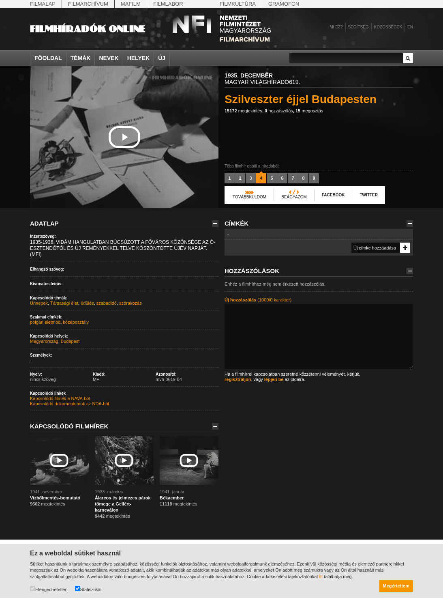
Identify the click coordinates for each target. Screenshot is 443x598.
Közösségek (388, 27)
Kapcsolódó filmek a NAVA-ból (60, 398)
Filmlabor (168, 4)
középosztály (76, 322)
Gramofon (284, 4)
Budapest (70, 341)
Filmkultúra (238, 4)
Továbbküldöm (249, 197)
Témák (81, 58)
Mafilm (131, 4)
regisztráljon (238, 379)
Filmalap (43, 4)
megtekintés (243, 110)
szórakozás (130, 303)
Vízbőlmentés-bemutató (55, 497)
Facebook (333, 195)
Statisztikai (88, 589)
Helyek (138, 58)
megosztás (309, 110)
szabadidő (106, 303)
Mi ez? (336, 27)
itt (321, 576)
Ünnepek (39, 303)
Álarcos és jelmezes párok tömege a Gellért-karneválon (123, 503)
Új (161, 58)
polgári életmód (45, 322)
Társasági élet (64, 303)
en (410, 27)
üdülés (87, 303)
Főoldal (48, 58)
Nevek (108, 58)
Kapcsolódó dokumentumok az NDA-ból (69, 403)
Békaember (172, 497)
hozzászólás (279, 110)
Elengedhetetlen (49, 589)
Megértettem (396, 585)
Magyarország (44, 341)
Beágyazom (294, 197)
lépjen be (274, 379)
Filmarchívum (88, 4)
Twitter (368, 195)
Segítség (358, 27)
